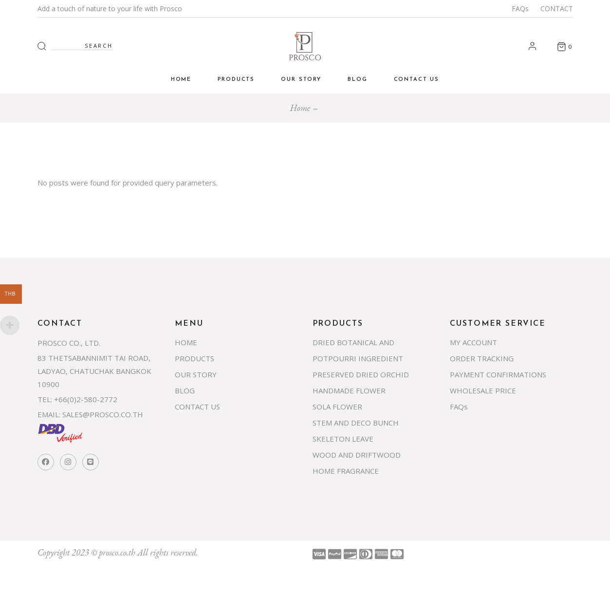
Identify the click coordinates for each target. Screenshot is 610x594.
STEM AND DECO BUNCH (356, 422)
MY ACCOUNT (473, 342)
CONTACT (556, 8)
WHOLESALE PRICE (483, 390)
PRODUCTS (194, 358)
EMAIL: (48, 414)
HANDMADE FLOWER (349, 390)
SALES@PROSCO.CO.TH (102, 414)
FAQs (520, 8)
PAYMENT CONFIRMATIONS (498, 374)
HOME (186, 342)
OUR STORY (196, 374)
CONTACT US (197, 406)
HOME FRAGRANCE (346, 471)
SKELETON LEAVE (343, 439)
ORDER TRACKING (482, 358)
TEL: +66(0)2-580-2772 (77, 399)
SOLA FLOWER (337, 406)
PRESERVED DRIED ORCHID (361, 374)
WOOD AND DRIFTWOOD (357, 455)
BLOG (185, 390)
